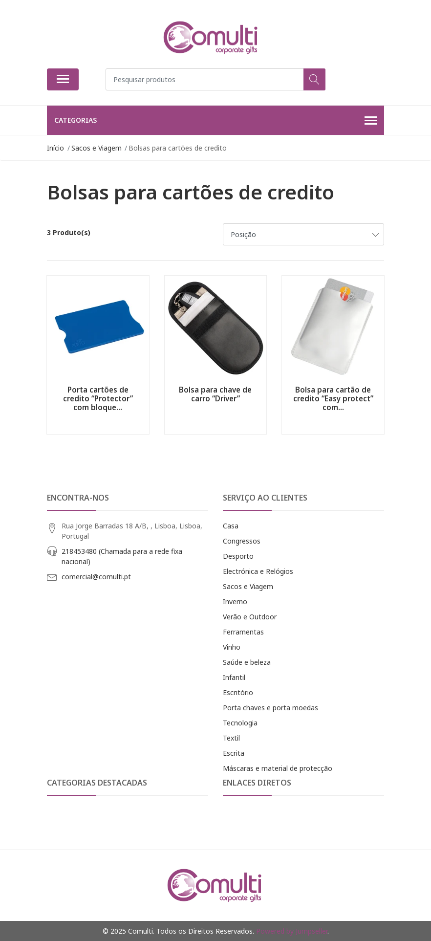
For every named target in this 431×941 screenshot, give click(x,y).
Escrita (233, 753)
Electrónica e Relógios (258, 571)
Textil (231, 738)
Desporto (238, 556)
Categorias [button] (215, 120)
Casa (230, 525)
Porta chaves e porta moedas (270, 707)
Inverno (235, 601)
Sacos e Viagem (248, 586)
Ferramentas (243, 631)
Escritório (238, 692)
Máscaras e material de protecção (277, 768)
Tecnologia (240, 722)
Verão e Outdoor (250, 616)
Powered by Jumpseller (291, 931)
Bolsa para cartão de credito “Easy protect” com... (333, 398)
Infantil (234, 677)
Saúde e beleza (247, 662)
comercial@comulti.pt (96, 576)
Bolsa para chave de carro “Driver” (215, 394)
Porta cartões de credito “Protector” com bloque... (98, 398)
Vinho (231, 647)
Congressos (241, 541)
